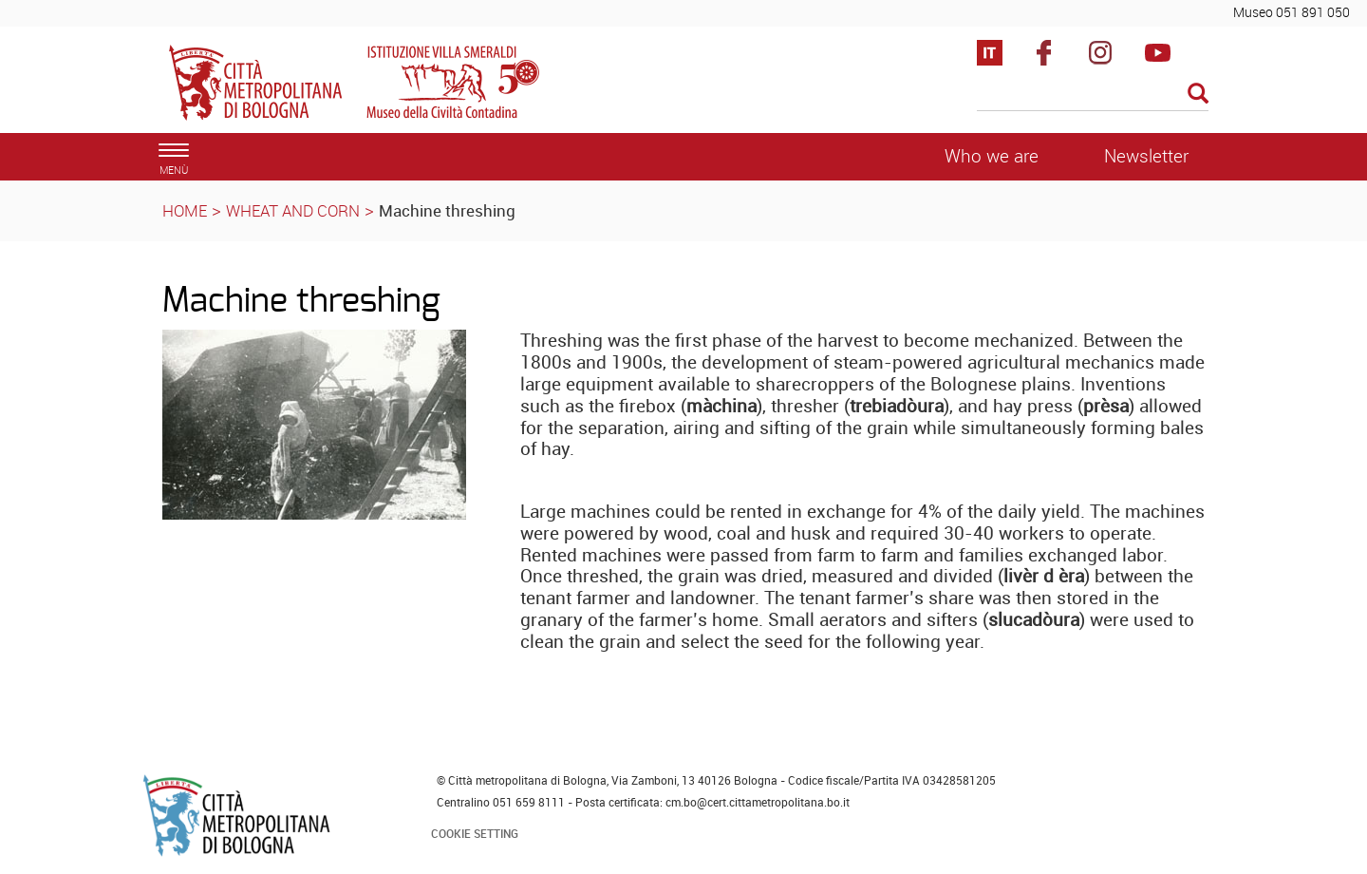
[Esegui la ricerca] (1198, 94)
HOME (184, 210)
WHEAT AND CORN (293, 210)
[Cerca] (1093, 95)
